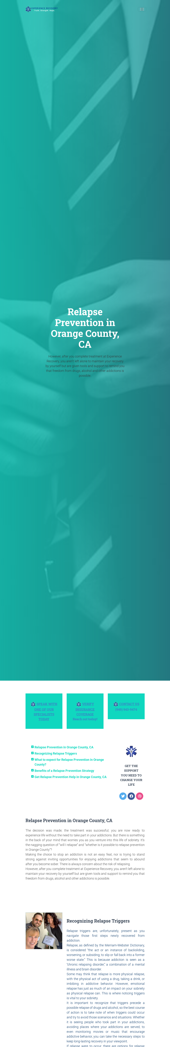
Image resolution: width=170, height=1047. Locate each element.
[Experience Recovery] (42, 9)
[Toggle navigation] (142, 9)
